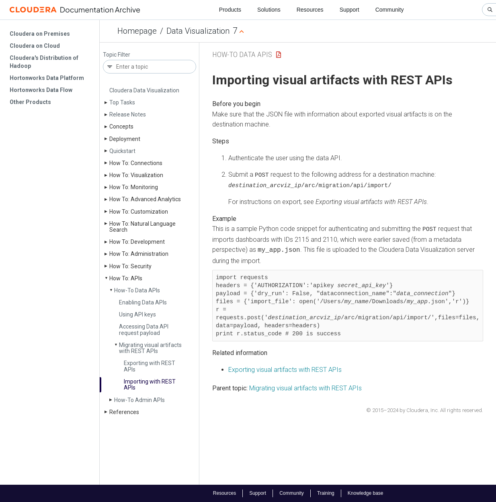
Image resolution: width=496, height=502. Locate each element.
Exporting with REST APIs (149, 366)
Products (230, 9)
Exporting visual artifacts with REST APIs (285, 368)
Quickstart (122, 151)
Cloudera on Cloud (35, 46)
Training (325, 493)
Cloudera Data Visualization (144, 90)
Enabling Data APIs (143, 302)
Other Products (30, 102)
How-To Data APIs (137, 290)
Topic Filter (116, 55)
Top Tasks (122, 102)
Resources (310, 9)
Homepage (137, 31)
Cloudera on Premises (40, 34)
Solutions (269, 9)
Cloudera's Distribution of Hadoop (44, 62)
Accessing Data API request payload (143, 329)
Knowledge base (365, 493)
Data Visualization (198, 31)
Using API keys (137, 314)
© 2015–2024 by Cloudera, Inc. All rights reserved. (424, 409)
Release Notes (127, 114)
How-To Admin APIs (139, 400)
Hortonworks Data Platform (47, 78)
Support (349, 9)
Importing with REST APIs (150, 384)
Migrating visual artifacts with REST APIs (150, 348)
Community (389, 9)
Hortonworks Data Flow (41, 90)
